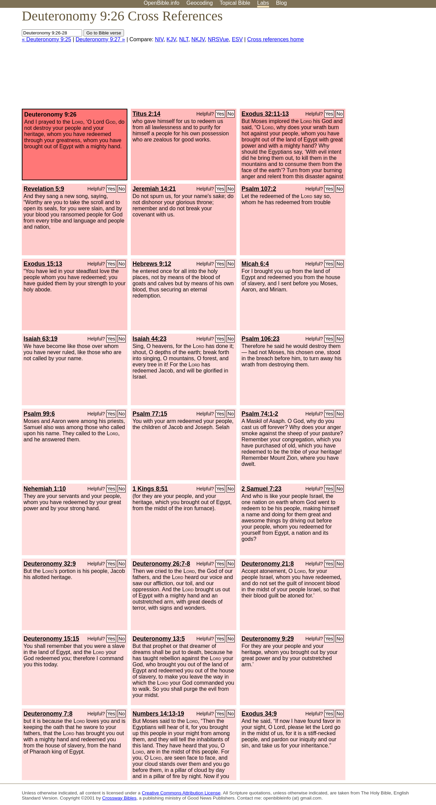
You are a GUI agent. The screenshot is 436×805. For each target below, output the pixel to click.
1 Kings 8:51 (150, 488)
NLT (183, 39)
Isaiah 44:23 (150, 338)
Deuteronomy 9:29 (268, 638)
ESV (237, 39)
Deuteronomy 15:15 (51, 638)
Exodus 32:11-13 (265, 113)
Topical (235, 3)
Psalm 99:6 (39, 413)
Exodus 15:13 (43, 263)
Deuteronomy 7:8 (48, 713)
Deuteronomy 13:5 (159, 638)
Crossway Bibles (119, 798)
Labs (263, 3)
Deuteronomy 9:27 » (100, 39)
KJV (171, 39)
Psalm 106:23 (261, 338)
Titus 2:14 (146, 113)
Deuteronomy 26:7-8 (161, 563)
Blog (281, 3)
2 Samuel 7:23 (261, 488)
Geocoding (199, 3)
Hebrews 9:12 (152, 263)
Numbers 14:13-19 (158, 713)
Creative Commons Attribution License (181, 792)
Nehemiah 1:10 (45, 488)
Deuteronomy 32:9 (50, 563)
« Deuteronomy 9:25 (46, 39)
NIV (159, 39)
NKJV (198, 39)
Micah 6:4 (255, 263)
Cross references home (275, 39)
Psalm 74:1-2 (260, 413)
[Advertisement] (367, 61)
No (231, 114)
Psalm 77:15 (150, 413)
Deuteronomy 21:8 (268, 563)
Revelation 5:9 (44, 188)
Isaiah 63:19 (41, 338)
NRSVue (218, 39)
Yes (220, 114)
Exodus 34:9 (259, 713)
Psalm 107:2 (259, 188)
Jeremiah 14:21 (154, 188)
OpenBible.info (162, 3)
